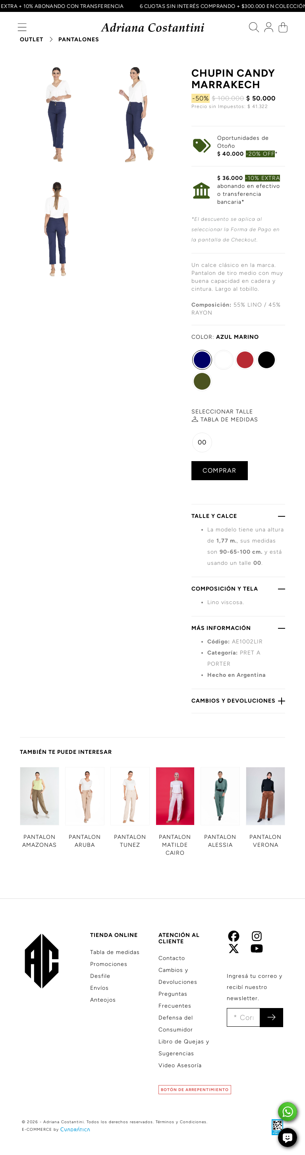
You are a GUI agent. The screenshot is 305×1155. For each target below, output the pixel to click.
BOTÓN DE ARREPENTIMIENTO (195, 1089)
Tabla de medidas (115, 952)
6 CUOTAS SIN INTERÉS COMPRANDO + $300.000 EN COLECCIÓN (220, 6)
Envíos (99, 988)
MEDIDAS (229, 419)
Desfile (100, 976)
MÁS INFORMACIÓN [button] (238, 628)
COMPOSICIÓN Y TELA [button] (238, 588)
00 (202, 442)
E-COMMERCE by (57, 1129)
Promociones (108, 964)
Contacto (171, 958)
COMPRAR (219, 470)
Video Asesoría (180, 1065)
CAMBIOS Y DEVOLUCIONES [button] (238, 700)
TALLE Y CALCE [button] (238, 516)
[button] (22, 29)
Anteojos (103, 1000)
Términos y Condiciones (181, 1121)
